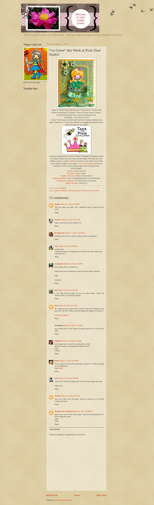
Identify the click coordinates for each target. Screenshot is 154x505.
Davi (56, 290)
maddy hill (58, 341)
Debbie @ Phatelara (62, 315)
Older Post (101, 495)
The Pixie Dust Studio (85, 164)
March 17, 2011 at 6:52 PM (68, 246)
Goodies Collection (60, 191)
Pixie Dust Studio (74, 191)
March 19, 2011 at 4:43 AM (68, 305)
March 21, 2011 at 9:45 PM (70, 396)
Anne (56, 378)
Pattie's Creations (71, 183)
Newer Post (52, 495)
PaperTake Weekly (59, 178)
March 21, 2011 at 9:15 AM (69, 361)
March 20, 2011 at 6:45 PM (72, 341)
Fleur (56, 246)
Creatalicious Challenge (65, 181)
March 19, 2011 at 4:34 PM (73, 325)
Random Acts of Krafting (64, 411)
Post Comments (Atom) (64, 500)
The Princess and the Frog (90, 191)
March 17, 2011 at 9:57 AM (71, 220)
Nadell (57, 361)
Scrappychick (60, 233)
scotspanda (59, 264)
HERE (71, 161)
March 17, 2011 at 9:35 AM (70, 204)
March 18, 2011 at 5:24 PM (73, 264)
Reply (57, 212)
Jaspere (58, 204)
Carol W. (58, 220)
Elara (56, 305)
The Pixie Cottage (73, 173)
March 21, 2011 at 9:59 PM (83, 411)
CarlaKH (58, 396)
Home (77, 495)
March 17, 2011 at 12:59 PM (75, 233)
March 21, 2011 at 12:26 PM (69, 378)
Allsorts (70, 171)
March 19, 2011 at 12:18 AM (68, 290)
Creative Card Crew (68, 176)
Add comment (55, 429)
